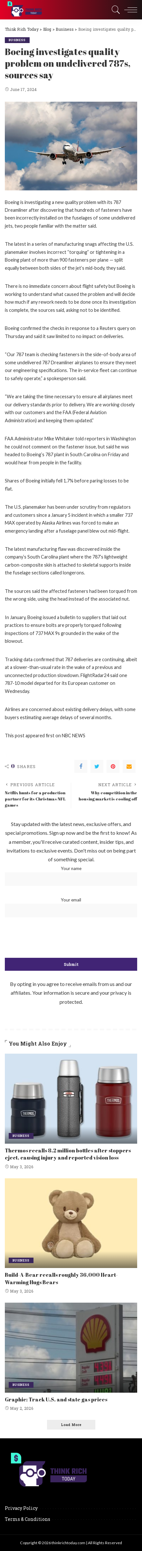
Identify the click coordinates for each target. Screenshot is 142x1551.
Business (17, 40)
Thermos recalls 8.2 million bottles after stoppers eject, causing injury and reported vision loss (68, 1154)
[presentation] (71, 938)
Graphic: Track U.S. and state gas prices (56, 1399)
